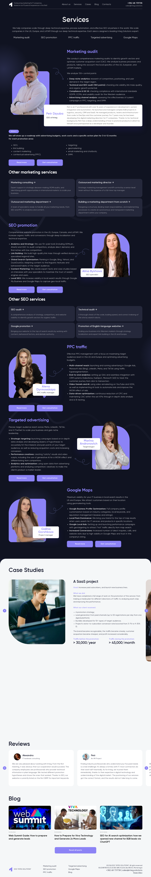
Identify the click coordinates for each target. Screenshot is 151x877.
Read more (22, 162)
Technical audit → (87, 310)
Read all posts (75, 850)
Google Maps (130, 37)
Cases (88, 4)
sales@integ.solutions (134, 6)
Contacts (106, 4)
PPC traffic (73, 37)
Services (78, 4)
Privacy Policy (137, 873)
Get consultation (50, 162)
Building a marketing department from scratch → (104, 202)
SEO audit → (17, 310)
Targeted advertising (101, 37)
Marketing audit (21, 37)
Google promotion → (22, 326)
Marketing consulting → (23, 182)
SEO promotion (49, 37)
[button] (4, 610)
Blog (96, 4)
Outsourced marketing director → (96, 182)
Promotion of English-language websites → (101, 326)
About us (66, 4)
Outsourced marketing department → (31, 202)
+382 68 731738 (135, 3)
